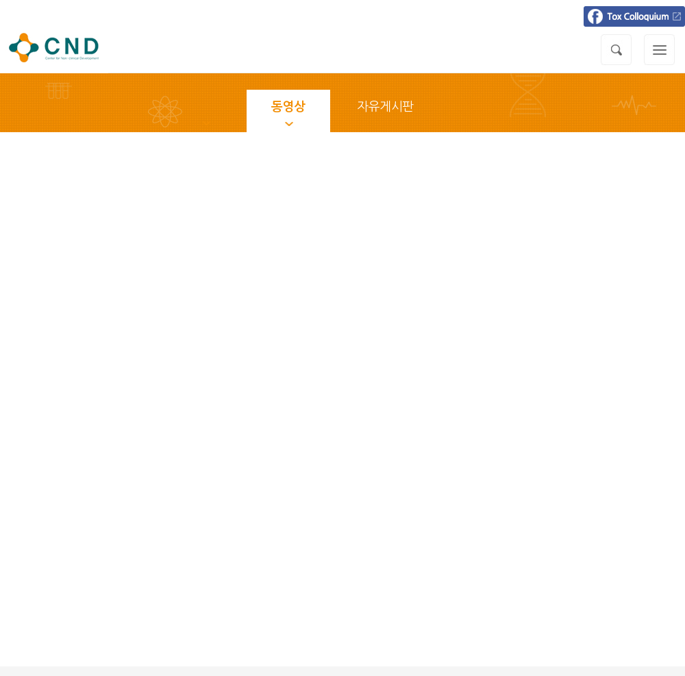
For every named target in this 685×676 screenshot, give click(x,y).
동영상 (288, 107)
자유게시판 (385, 107)
